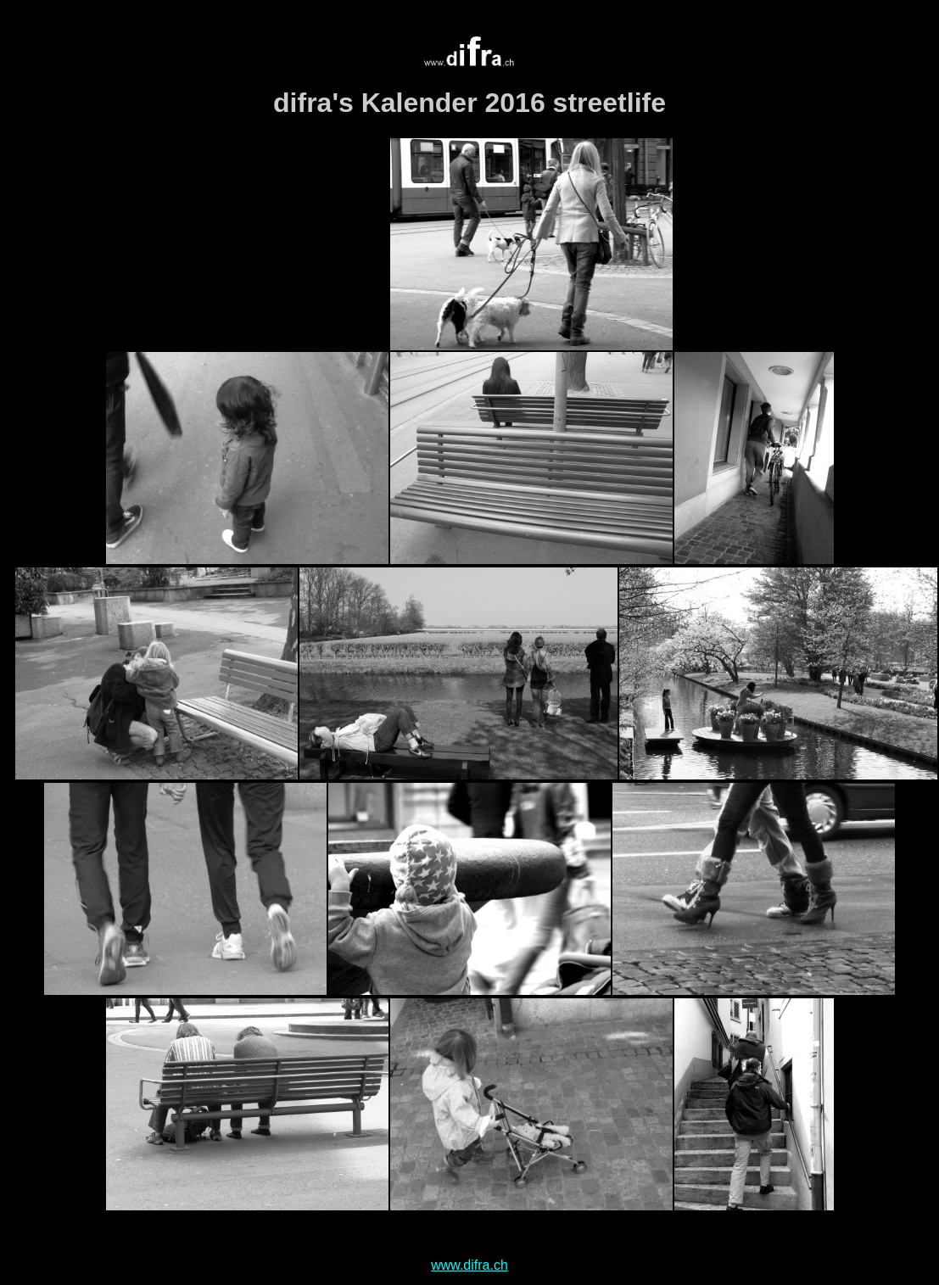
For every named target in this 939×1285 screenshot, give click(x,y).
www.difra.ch (469, 1265)
